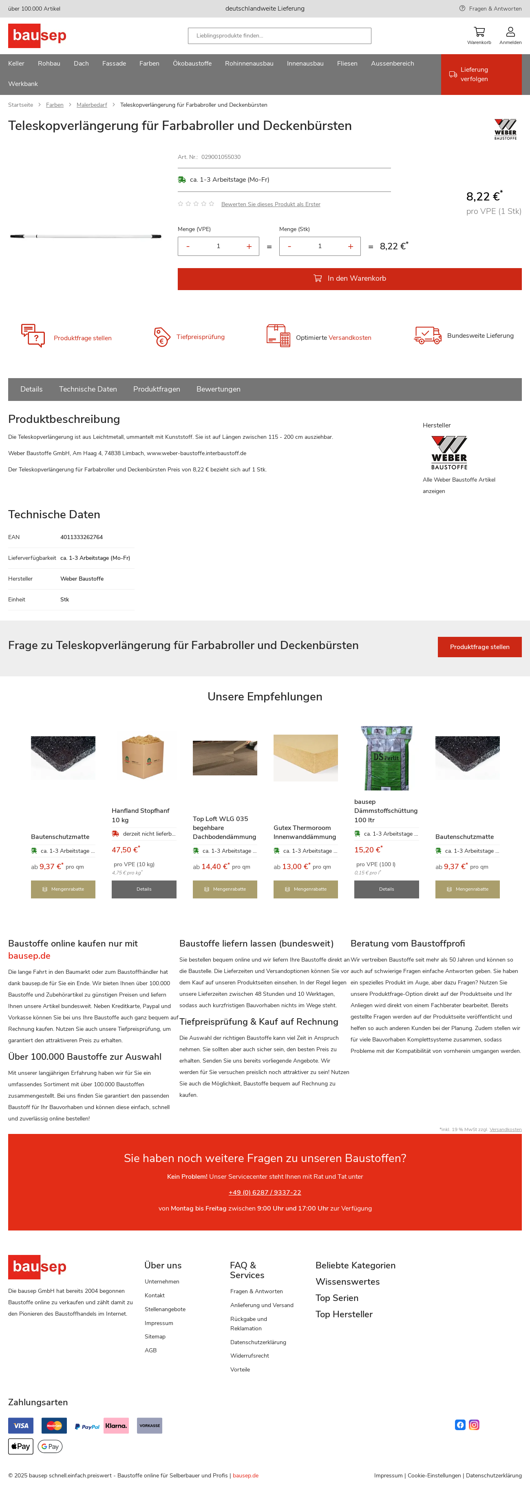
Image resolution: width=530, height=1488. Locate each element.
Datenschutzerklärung (258, 1341)
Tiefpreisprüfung (201, 336)
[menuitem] (16, 64)
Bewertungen (219, 389)
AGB (151, 1349)
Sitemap (155, 1335)
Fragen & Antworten (495, 9)
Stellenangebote (165, 1308)
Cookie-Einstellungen (434, 1474)
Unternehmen (162, 1280)
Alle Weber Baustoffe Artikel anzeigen (459, 485)
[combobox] (279, 36)
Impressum (159, 1322)
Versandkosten (350, 337)
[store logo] (50, 36)
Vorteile (240, 1368)
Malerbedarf (92, 105)
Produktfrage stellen (83, 338)
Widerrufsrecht (249, 1355)
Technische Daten (88, 389)
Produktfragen (156, 389)
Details (31, 389)
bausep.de (245, 1474)
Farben (55, 105)
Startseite (20, 105)
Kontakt (155, 1294)
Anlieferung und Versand (262, 1304)
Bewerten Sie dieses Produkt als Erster (270, 204)
